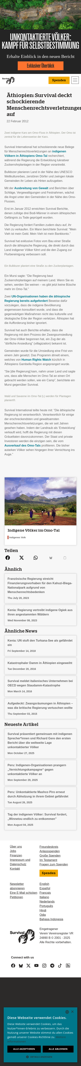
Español (44, 888)
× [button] (72, 1011)
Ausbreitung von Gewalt (31, 188)
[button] (40, 1057)
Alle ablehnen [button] (58, 1049)
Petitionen (16, 897)
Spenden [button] (59, 80)
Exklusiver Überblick (40, 65)
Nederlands (47, 901)
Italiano (44, 897)
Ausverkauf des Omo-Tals (22, 445)
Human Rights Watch (36, 359)
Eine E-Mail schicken (23, 892)
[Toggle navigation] (75, 80)
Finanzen (16, 855)
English (44, 883)
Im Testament (48, 860)
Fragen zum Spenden (53, 864)
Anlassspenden (49, 851)
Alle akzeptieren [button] (24, 1049)
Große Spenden (50, 855)
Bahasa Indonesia (51, 919)
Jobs (13, 851)
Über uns (16, 846)
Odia (42, 914)
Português (46, 906)
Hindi (42, 910)
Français (45, 892)
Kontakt (15, 868)
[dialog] (40, 1034)
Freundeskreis (48, 846)
